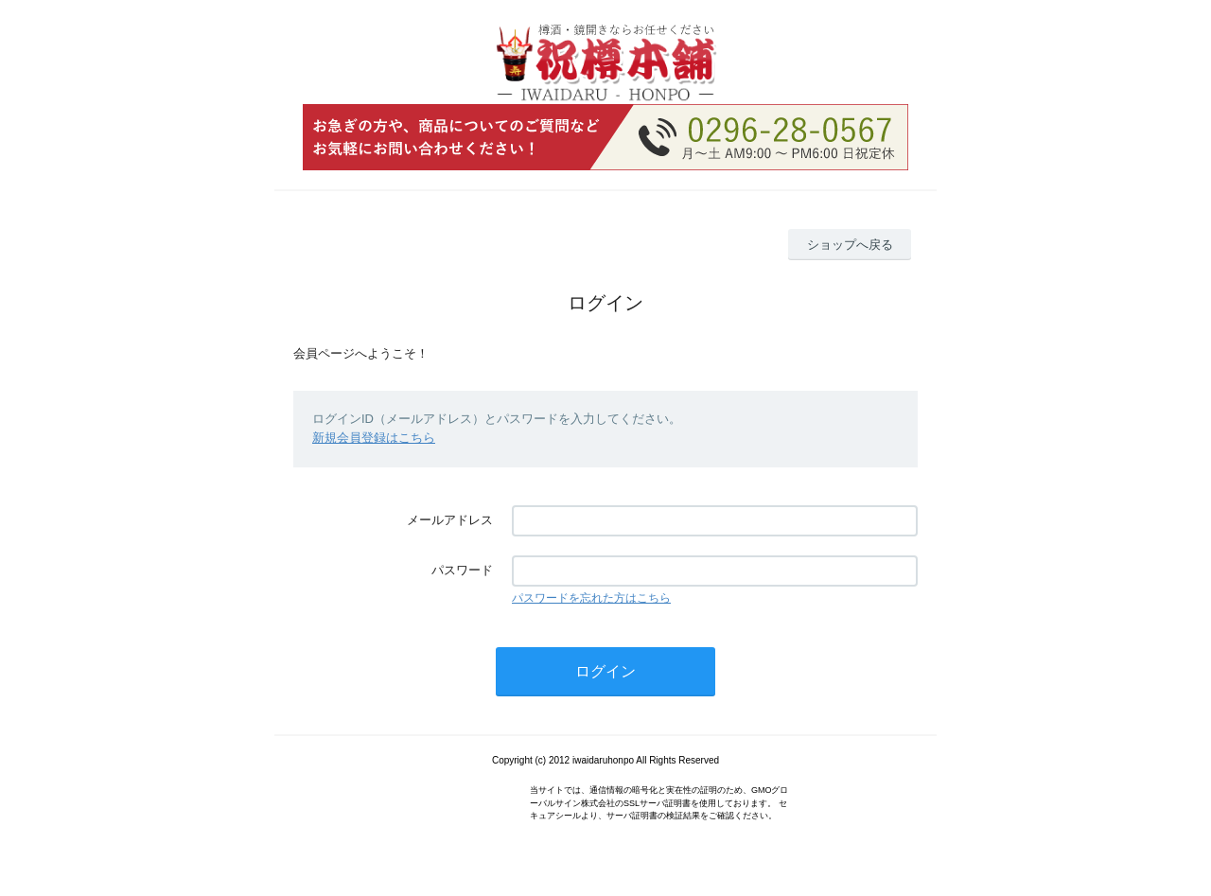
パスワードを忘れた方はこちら (591, 598)
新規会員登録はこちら (373, 437)
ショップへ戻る (850, 244)
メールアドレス (450, 520)
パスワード (462, 570)
